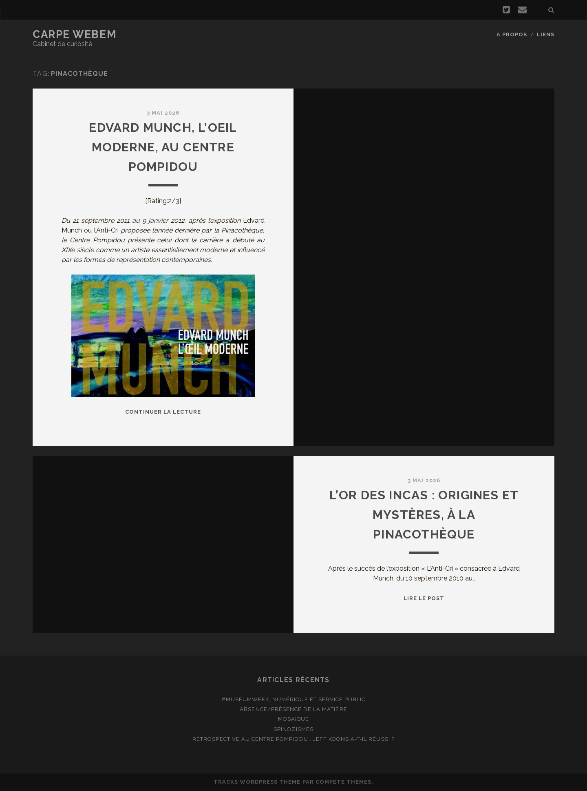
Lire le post (424, 598)
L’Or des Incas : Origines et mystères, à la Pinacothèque (424, 514)
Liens (545, 34)
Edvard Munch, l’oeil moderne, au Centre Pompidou (163, 147)
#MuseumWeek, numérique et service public (294, 699)
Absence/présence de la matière (293, 709)
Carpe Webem (74, 34)
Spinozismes (293, 729)
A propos (512, 34)
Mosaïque (293, 719)
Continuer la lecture (163, 412)
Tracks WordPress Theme (257, 782)
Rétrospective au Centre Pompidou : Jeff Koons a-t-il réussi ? (293, 739)
